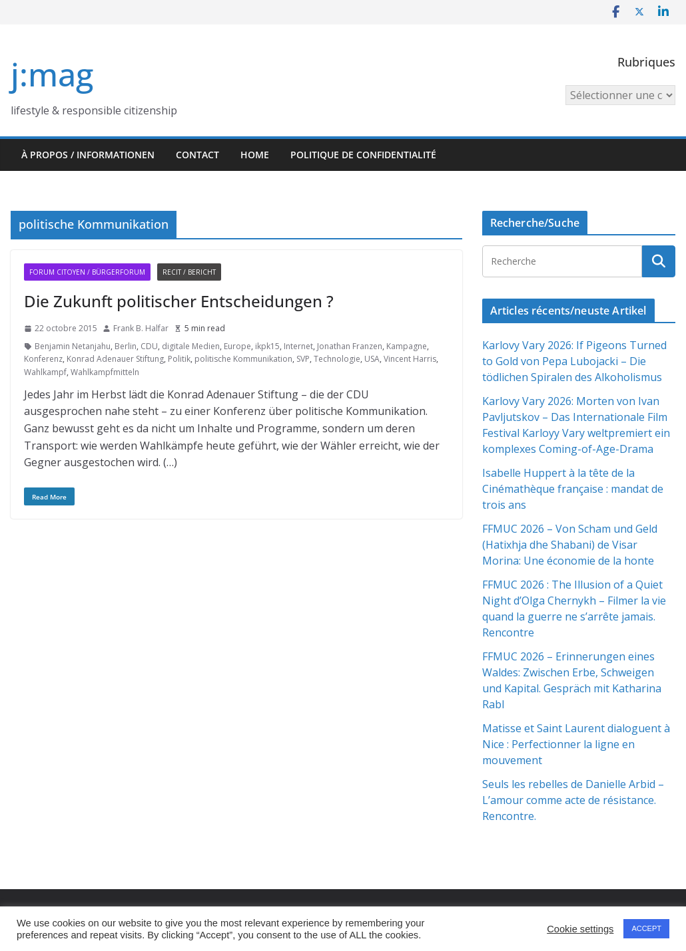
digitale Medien (191, 346)
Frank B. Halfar (141, 328)
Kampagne (406, 346)
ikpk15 (267, 346)
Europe (237, 346)
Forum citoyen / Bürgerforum (87, 272)
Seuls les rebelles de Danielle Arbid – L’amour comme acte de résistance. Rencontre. (574, 800)
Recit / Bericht (189, 272)
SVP (303, 358)
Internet (298, 346)
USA (372, 358)
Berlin (126, 346)
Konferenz (43, 358)
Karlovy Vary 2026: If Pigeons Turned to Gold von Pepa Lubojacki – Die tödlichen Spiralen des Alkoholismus (574, 361)
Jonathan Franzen (349, 346)
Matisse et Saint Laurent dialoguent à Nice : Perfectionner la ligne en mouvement (576, 744)
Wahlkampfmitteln (105, 372)
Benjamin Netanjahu (73, 346)
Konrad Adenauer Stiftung (115, 358)
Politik (179, 358)
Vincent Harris (410, 358)
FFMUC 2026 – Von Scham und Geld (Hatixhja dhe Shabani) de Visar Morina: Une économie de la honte (569, 544)
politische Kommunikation (243, 358)
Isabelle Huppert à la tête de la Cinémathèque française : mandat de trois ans (572, 489)
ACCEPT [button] (646, 928)
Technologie (337, 358)
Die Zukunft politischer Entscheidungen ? (179, 301)
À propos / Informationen (88, 154)
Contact (197, 154)
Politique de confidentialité (363, 154)
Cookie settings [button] (580, 929)
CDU (149, 346)
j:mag (52, 74)
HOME (254, 154)
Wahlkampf (45, 372)
